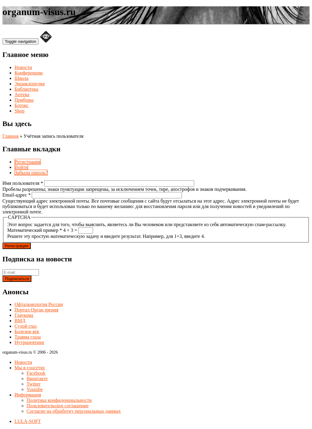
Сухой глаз (25, 326)
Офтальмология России (38, 304)
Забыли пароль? (31, 172)
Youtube (35, 389)
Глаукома (23, 315)
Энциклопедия (29, 83)
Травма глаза (27, 336)
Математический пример (34, 230)
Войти (21, 167)
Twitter (33, 383)
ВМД (19, 320)
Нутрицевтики (29, 342)
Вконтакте (37, 378)
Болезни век (26, 331)
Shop (19, 110)
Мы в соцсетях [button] (29, 367)
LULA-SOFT (27, 421)
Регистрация (27, 161)
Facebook (36, 373)
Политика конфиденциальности (59, 400)
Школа (21, 78)
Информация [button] (27, 394)
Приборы (24, 100)
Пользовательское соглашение (57, 405)
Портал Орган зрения (36, 309)
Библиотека (26, 89)
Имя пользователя (22, 183)
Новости (23, 67)
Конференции (28, 72)
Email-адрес (16, 194)
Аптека (21, 94)
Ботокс (21, 105)
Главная (10, 136)
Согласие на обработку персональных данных (74, 411)
